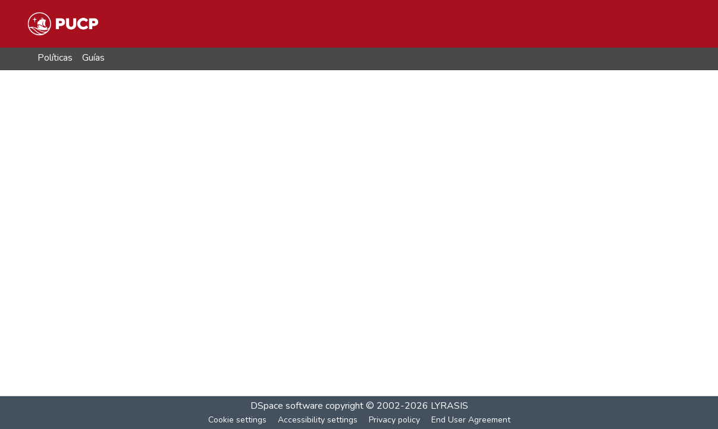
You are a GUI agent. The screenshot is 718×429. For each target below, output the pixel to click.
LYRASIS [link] (449, 405)
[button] (62, 24)
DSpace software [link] (286, 405)
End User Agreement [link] (470, 419)
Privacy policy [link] (394, 419)
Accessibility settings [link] (318, 419)
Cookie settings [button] (237, 419)
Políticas (55, 57)
